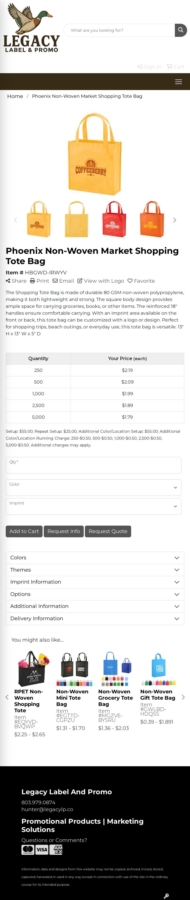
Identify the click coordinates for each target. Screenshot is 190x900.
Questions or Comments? (54, 840)
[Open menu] (178, 81)
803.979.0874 (38, 802)
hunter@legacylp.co (47, 809)
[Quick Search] (119, 30)
